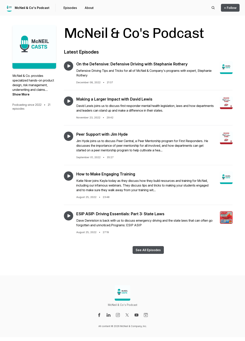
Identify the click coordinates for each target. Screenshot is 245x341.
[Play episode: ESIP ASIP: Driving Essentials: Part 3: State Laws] (68, 215)
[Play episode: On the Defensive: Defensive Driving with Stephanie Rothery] (68, 66)
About (89, 8)
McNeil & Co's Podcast (32, 8)
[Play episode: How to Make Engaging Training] (68, 176)
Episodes (70, 8)
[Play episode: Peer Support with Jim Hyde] (68, 136)
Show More (21, 94)
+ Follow (230, 8)
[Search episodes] (213, 7)
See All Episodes (148, 250)
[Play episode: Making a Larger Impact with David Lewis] (68, 101)
